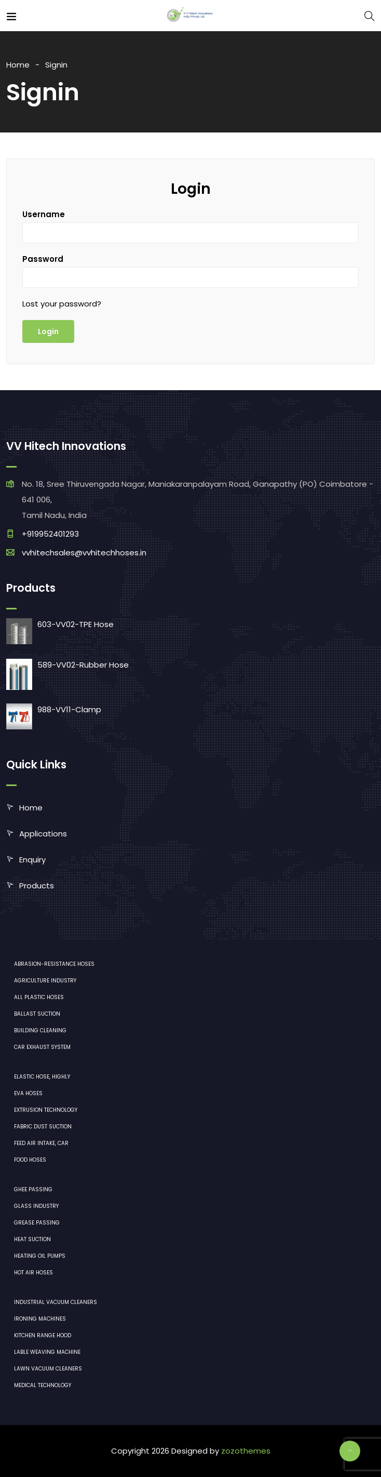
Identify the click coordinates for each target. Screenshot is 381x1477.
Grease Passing (37, 1223)
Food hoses (30, 1160)
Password (42, 259)
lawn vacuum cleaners (48, 1369)
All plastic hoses (39, 997)
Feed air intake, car (41, 1143)
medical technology (42, 1385)
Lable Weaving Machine (47, 1352)
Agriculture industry (45, 980)
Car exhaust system (42, 1047)
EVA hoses (28, 1093)
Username (43, 214)
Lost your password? (61, 303)
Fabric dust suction (43, 1126)
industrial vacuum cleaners (55, 1302)
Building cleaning (40, 1030)
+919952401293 (50, 533)
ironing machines (40, 1319)
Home (18, 64)
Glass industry (36, 1206)
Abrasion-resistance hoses (54, 964)
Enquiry (32, 859)
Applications (43, 833)
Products (36, 885)
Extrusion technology (45, 1110)
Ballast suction (37, 1014)
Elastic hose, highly (42, 1077)
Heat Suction (32, 1239)
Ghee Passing (33, 1189)
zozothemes (245, 1450)
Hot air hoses (33, 1272)
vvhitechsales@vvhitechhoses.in (84, 552)
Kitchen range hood (42, 1335)
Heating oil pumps (39, 1256)
